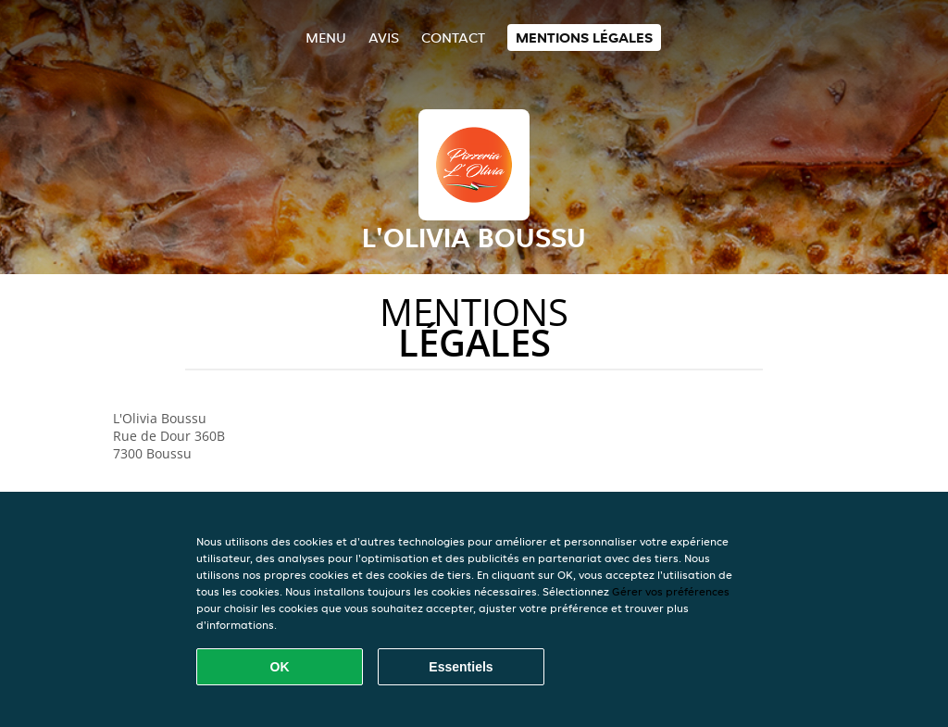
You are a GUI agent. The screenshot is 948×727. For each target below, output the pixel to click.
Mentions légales (584, 37)
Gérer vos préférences (671, 591)
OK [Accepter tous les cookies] (280, 666)
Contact (453, 37)
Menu (326, 37)
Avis (383, 37)
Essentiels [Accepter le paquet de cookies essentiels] (461, 666)
